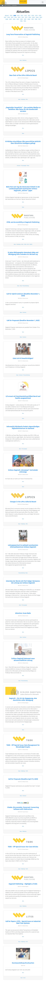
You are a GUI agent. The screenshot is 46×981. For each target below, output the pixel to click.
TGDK (25, 244)
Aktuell (7, 15)
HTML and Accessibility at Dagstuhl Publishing (23, 222)
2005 (10, 19)
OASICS (31, 244)
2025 (14, 15)
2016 (8, 17)
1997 (39, 19)
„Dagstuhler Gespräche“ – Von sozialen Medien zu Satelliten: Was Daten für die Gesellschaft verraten (23, 109)
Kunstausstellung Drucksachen (23, 963)
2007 (41, 17)
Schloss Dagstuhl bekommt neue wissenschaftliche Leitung (23, 659)
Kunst (24, 977)
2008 (37, 17)
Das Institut (7, 5)
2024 (18, 15)
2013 (19, 17)
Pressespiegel (23, 165)
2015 (12, 17)
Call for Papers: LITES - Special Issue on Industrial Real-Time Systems (23, 922)
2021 (29, 15)
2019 (36, 15)
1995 (25, 21)
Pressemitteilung (26, 285)
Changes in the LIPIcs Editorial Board (23, 502)
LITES (28, 244)
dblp (21, 285)
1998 (36, 19)
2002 (21, 19)
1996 (21, 21)
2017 (5, 17)
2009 (33, 17)
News (21, 60)
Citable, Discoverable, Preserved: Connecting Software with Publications (23, 808)
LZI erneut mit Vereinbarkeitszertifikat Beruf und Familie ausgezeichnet (23, 397)
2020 (32, 15)
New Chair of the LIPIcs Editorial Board (23, 75)
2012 (23, 17)
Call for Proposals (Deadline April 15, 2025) (23, 779)
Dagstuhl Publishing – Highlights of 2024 (23, 884)
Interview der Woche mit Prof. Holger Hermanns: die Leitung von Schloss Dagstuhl (23, 582)
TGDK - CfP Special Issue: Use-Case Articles (23, 847)
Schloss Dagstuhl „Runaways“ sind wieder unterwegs (23, 471)
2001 (25, 19)
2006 (6, 19)
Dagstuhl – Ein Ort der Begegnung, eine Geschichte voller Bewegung (23, 699)
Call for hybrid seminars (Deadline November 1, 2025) (23, 295)
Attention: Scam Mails (23, 613)
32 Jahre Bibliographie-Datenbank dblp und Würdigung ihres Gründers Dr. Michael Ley (23, 253)
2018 (40, 15)
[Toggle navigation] (42, 2)
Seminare (18, 165)
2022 (25, 15)
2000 (28, 19)
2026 (11, 15)
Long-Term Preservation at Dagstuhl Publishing (23, 34)
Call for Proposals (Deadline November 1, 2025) (23, 320)
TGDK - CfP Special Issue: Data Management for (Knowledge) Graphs (23, 746)
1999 (32, 19)
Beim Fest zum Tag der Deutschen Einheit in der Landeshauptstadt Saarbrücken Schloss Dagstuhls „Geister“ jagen (23, 188)
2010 (29, 17)
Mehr (23, 55)
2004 (14, 19)
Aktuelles (14, 5)
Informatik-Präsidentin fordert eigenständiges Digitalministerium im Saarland (23, 427)
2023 (22, 15)
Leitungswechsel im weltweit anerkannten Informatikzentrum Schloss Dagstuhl (23, 546)
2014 (15, 17)
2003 (18, 19)
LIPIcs (27, 99)
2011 (26, 17)
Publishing (24, 60)
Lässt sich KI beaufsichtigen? (23, 358)
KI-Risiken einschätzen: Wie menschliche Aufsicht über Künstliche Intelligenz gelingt (23, 142)
